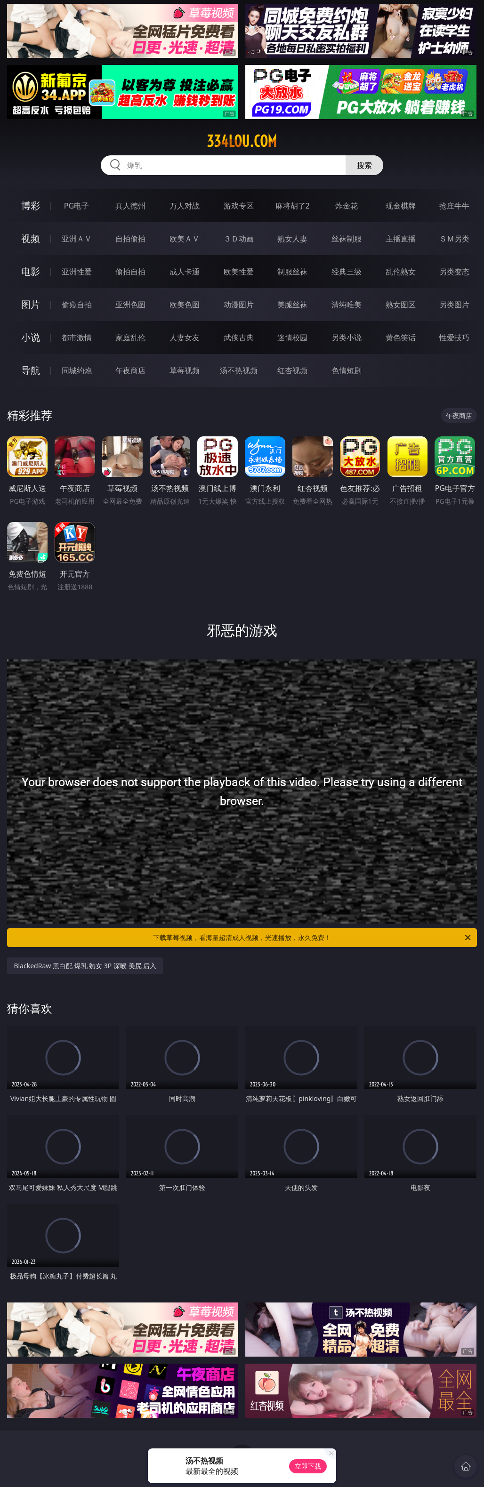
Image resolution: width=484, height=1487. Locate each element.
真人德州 (130, 206)
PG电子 (76, 206)
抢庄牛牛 (454, 206)
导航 (30, 370)
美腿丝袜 (292, 304)
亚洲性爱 (77, 271)
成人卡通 (184, 271)
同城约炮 (77, 370)
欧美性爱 (239, 271)
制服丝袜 (292, 271)
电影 (30, 271)
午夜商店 (130, 370)
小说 (30, 337)
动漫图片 (239, 304)
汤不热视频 (239, 370)
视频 (30, 238)
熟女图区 (401, 304)
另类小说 (346, 337)
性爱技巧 (454, 337)
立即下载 (308, 1466)
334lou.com (242, 141)
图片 (30, 304)
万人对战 (184, 206)
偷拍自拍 (130, 271)
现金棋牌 (401, 206)
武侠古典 (239, 337)
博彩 (30, 205)
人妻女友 (184, 337)
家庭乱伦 (130, 337)
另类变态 (454, 271)
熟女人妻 (292, 238)
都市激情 (77, 337)
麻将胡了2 (292, 206)
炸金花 (346, 206)
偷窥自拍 (77, 304)
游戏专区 (239, 206)
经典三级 (346, 271)
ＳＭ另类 (454, 238)
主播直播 (401, 238)
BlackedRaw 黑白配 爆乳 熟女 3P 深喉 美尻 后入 (85, 965)
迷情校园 (292, 337)
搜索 (364, 165)
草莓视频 (184, 370)
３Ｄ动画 (239, 238)
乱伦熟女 (401, 271)
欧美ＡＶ (184, 238)
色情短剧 (346, 370)
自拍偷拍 (130, 238)
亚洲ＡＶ (77, 238)
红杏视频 (292, 370)
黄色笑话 (401, 337)
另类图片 (454, 304)
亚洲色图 (130, 304)
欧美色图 (184, 304)
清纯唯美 (346, 304)
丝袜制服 (346, 238)
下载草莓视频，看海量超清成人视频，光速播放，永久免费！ (312, 937)
